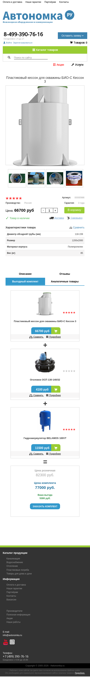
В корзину (74, 210)
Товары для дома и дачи (19, 573)
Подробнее (53, 337)
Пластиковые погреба (17, 570)
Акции (58, 64)
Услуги (77, 64)
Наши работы (13, 622)
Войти (7, 43)
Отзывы (65, 273)
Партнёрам (50, 2)
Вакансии (11, 599)
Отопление (12, 566)
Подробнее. (80, 673)
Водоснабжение (14, 562)
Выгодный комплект (25, 281)
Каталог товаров (45, 50)
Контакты (64, 2)
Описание (25, 273)
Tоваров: (78, 42)
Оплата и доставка (12, 2)
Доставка (57, 218)
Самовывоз (74, 218)
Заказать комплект (45, 506)
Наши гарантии (33, 2)
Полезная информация (18, 614)
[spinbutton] (49, 210)
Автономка (45, 15)
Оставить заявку (73, 35)
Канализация (13, 558)
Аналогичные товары (65, 281)
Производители (14, 611)
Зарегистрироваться (22, 43)
